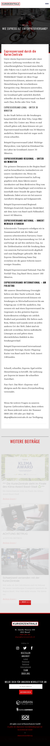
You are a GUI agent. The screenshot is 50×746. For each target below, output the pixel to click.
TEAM (25, 669)
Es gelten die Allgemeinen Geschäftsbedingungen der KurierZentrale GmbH (25, 728)
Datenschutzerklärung (25, 736)
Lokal (25, 659)
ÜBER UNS (25, 673)
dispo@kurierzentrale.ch (25, 637)
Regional (25, 662)
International (25, 667)
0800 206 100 (25, 635)
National (25, 664)
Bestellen (25, 652)
